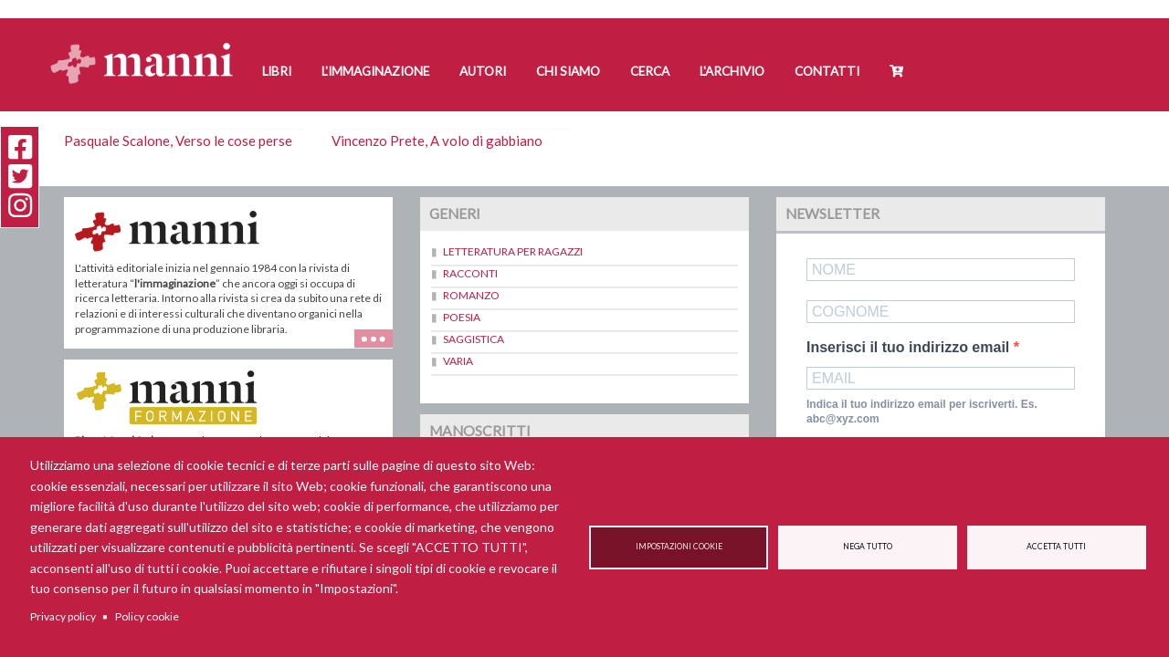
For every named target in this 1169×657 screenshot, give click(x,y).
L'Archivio (732, 71)
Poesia (461, 317)
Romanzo (471, 295)
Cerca (649, 71)
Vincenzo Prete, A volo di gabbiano (437, 140)
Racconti (470, 273)
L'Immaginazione (375, 71)
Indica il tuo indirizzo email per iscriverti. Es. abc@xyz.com (921, 412)
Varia (458, 361)
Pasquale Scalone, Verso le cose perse (178, 140)
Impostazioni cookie (679, 546)
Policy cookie (147, 616)
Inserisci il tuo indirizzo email (910, 347)
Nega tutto (867, 546)
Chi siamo (568, 71)
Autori (482, 71)
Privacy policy (63, 616)
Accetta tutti (1056, 546)
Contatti (827, 71)
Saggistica (473, 339)
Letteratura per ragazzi (513, 251)
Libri (276, 71)
